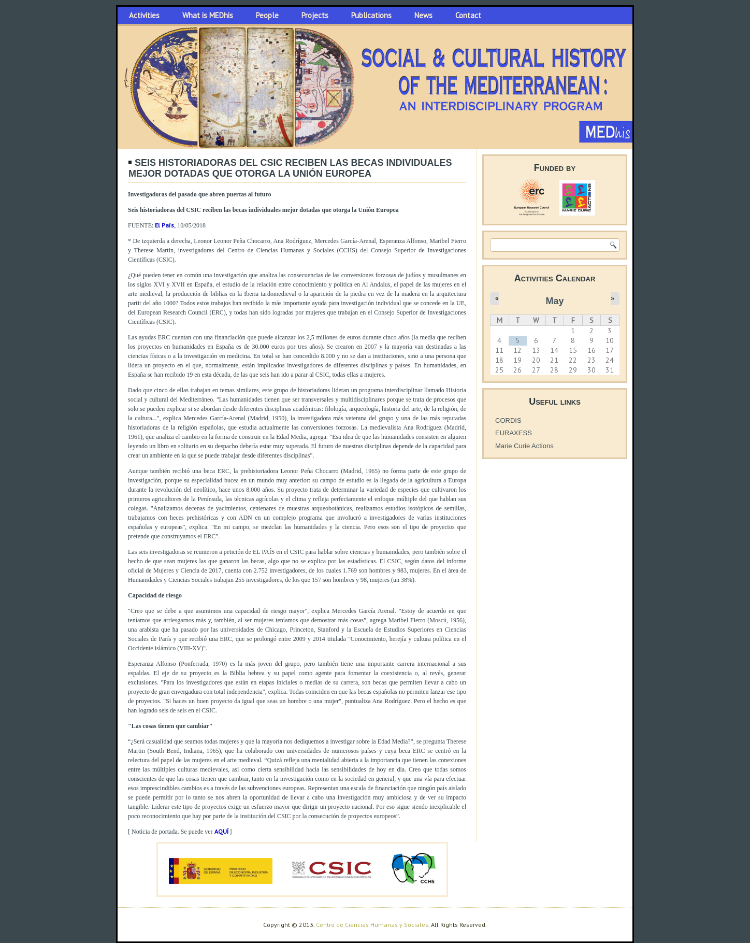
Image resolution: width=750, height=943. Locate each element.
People (267, 15)
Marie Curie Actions (524, 446)
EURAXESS (513, 433)
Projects (314, 15)
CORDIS (508, 420)
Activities (144, 15)
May (554, 301)
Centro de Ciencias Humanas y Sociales (372, 924)
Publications (371, 15)
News (423, 15)
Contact (468, 15)
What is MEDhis (207, 15)
